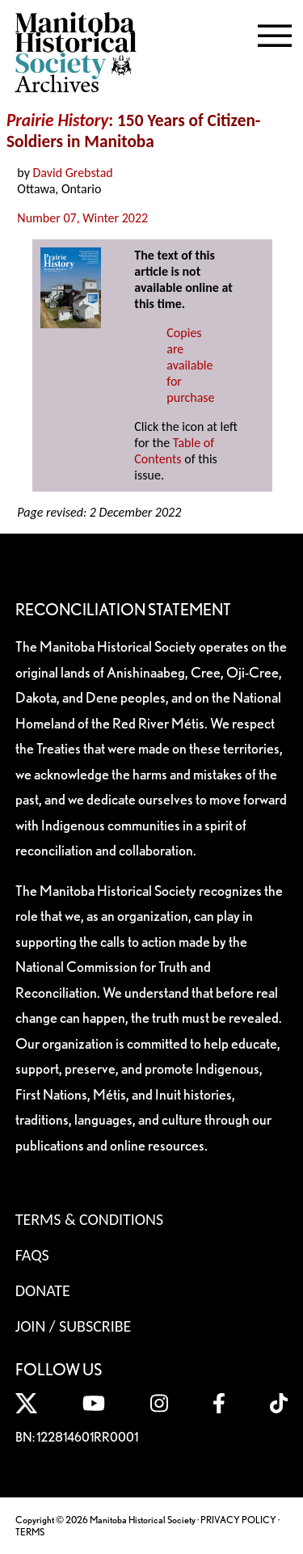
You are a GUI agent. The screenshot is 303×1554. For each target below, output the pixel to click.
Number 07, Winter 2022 (82, 218)
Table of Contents (174, 451)
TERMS (29, 1532)
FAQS (32, 1255)
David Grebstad (73, 172)
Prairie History (57, 120)
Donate (42, 1290)
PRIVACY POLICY (238, 1520)
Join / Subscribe (73, 1326)
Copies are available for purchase (190, 365)
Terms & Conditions (89, 1219)
